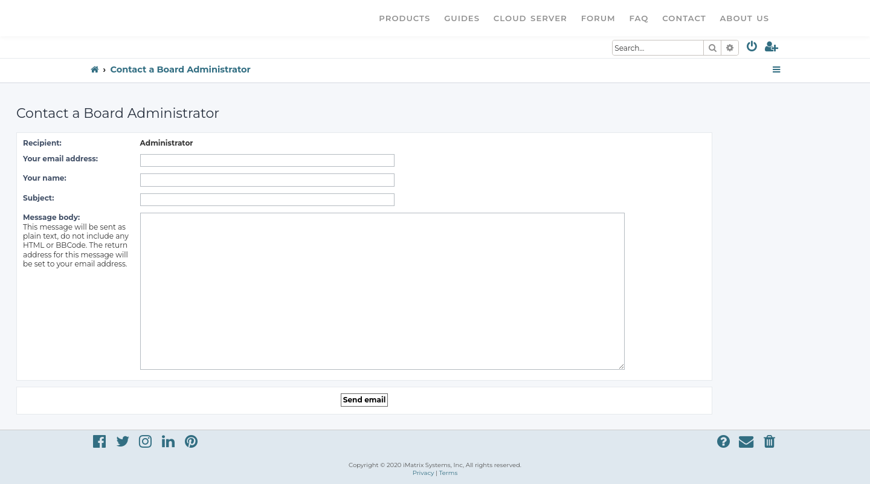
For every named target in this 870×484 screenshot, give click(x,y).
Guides (462, 18)
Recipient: (42, 142)
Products (404, 18)
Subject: (38, 197)
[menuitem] (752, 48)
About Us (744, 18)
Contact (684, 18)
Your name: (44, 177)
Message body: (51, 217)
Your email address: (60, 158)
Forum (598, 18)
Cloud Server (530, 18)
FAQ (639, 18)
